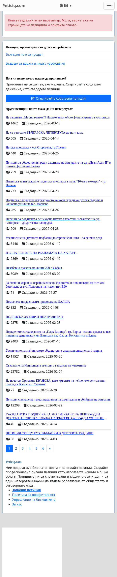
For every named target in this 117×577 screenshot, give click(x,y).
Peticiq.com (13, 5)
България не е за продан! (24, 54)
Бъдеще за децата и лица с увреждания (35, 63)
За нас (17, 504)
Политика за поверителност (33, 495)
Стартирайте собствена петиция (58, 98)
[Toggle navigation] (109, 6)
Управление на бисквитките (33, 499)
